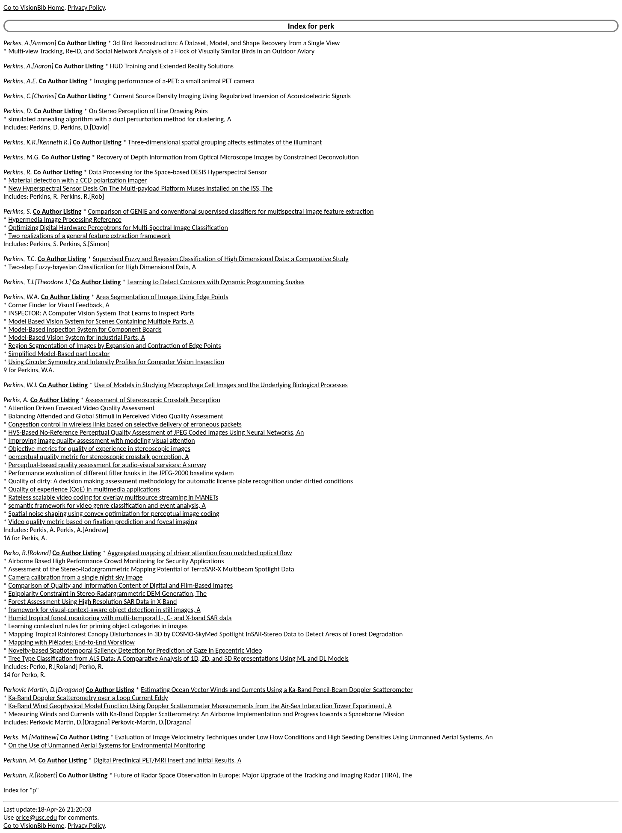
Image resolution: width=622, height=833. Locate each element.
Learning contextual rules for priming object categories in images (98, 626)
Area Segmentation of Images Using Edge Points (162, 297)
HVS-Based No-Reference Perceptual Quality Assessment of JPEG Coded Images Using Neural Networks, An (156, 432)
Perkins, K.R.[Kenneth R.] (37, 142)
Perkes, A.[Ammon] (29, 43)
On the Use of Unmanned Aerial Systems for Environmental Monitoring (107, 745)
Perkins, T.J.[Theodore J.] (37, 282)
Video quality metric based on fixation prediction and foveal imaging (103, 522)
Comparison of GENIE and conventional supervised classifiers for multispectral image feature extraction (231, 211)
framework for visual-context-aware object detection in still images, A (105, 610)
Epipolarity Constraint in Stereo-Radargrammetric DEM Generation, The (108, 593)
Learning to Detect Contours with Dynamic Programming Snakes (216, 282)
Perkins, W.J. (20, 385)
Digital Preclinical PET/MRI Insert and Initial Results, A (167, 760)
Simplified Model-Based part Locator (59, 354)
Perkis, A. (16, 400)
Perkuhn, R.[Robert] (30, 775)
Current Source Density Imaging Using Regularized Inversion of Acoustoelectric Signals (231, 96)
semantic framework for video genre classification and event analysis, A (107, 505)
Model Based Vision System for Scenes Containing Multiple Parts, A (101, 321)
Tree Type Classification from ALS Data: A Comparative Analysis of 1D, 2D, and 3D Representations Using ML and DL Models (179, 658)
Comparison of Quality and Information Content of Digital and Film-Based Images (121, 585)
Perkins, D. (18, 111)
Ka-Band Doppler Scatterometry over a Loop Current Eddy (88, 698)
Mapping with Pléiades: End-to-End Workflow (72, 642)
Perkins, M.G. (21, 157)
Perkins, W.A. (21, 297)
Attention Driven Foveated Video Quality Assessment (82, 408)
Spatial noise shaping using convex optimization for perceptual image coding (114, 513)
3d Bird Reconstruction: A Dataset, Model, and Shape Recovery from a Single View (226, 43)
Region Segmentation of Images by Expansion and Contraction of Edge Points (115, 345)
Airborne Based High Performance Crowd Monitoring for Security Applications (116, 561)
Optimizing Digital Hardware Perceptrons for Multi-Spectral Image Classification (118, 228)
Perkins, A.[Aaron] (28, 66)
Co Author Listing (82, 43)
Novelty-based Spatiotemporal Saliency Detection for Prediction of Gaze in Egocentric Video (135, 650)
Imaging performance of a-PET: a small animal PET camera (174, 81)
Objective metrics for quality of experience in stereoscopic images (99, 448)
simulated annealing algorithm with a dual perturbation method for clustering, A (120, 119)
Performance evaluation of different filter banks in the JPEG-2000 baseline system (121, 473)
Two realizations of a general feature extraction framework (90, 236)
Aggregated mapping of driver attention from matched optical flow (199, 553)
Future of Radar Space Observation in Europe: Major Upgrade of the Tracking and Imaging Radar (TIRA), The (263, 775)
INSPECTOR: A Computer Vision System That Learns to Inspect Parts (102, 313)
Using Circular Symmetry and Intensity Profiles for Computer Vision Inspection (117, 362)
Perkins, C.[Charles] (29, 96)
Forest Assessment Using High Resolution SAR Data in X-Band (93, 602)
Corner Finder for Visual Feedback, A (59, 305)
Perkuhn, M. (20, 760)
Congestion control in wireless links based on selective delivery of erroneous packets (125, 424)
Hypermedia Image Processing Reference (65, 219)
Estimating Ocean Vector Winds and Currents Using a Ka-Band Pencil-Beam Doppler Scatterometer (276, 690)
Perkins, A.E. (20, 81)
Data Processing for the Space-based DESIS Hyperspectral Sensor (178, 172)
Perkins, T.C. (19, 259)
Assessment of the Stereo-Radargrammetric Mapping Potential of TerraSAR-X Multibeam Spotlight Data (151, 569)
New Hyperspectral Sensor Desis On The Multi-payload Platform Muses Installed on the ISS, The (141, 188)
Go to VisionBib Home (33, 7)
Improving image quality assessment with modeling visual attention (102, 440)
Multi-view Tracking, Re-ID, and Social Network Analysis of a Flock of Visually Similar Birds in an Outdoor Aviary (162, 51)
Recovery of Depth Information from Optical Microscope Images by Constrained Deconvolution (228, 157)
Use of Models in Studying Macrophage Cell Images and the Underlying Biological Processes (221, 385)
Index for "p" (21, 790)
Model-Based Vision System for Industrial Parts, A (77, 337)
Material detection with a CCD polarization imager (78, 180)
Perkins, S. (17, 211)
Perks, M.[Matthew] (31, 737)
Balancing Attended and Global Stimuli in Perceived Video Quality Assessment (116, 416)
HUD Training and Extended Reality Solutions (172, 66)
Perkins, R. (17, 172)
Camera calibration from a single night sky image (76, 577)
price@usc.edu (36, 817)
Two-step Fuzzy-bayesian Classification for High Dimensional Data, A (102, 267)
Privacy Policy (86, 7)
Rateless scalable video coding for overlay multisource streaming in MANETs (113, 497)
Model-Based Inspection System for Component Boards (85, 329)
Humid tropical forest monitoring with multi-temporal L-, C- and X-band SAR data (120, 618)
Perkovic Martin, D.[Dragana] (43, 690)
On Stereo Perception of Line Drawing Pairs (148, 111)
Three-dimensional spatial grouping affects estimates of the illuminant (225, 142)
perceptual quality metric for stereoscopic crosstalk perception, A (99, 457)
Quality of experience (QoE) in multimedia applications (84, 489)
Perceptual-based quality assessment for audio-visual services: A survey (108, 465)
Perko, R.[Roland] (27, 553)
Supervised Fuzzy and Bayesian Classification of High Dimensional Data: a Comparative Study (221, 259)
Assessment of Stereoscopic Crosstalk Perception (153, 400)
